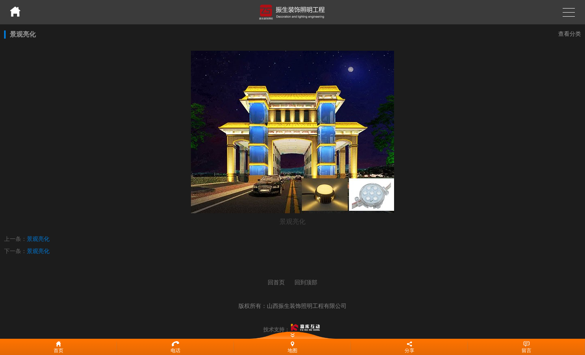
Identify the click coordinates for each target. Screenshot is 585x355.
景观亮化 (38, 239)
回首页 (276, 282)
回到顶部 (306, 282)
